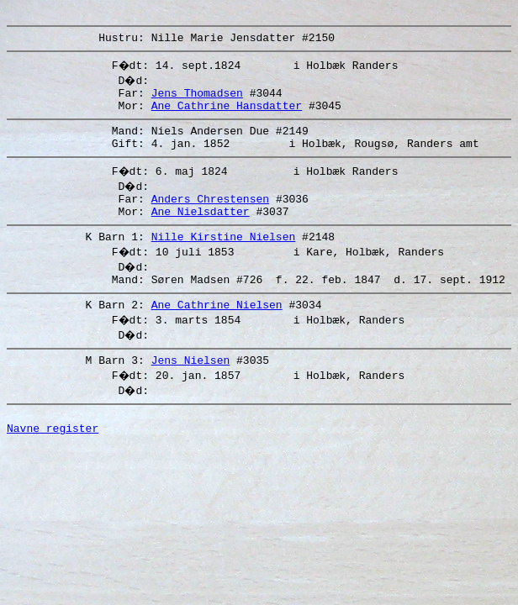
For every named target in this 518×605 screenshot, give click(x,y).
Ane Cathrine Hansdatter (226, 115)
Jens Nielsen (190, 389)
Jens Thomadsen (197, 100)
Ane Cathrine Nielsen (217, 331)
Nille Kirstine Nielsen (223, 258)
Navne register (52, 463)
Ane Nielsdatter (200, 231)
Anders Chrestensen (210, 216)
